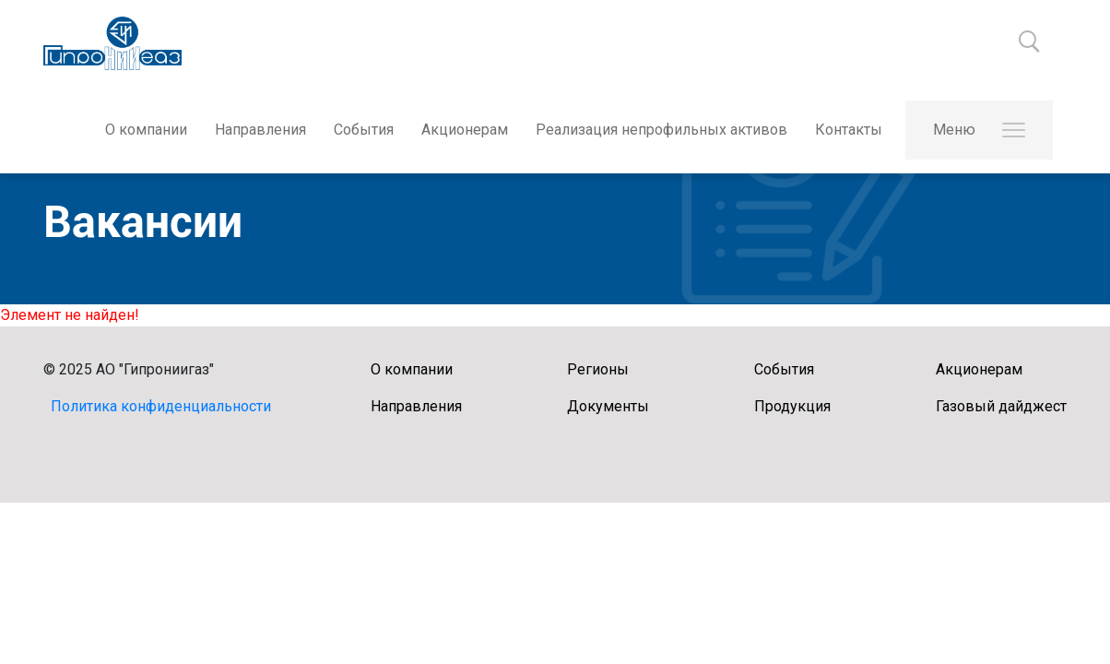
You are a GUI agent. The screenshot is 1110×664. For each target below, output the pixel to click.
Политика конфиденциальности (161, 406)
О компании (146, 129)
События (364, 129)
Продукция (792, 406)
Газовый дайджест (1001, 406)
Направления (260, 129)
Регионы (598, 369)
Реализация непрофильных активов (661, 129)
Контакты (848, 129)
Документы (608, 406)
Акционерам (464, 129)
